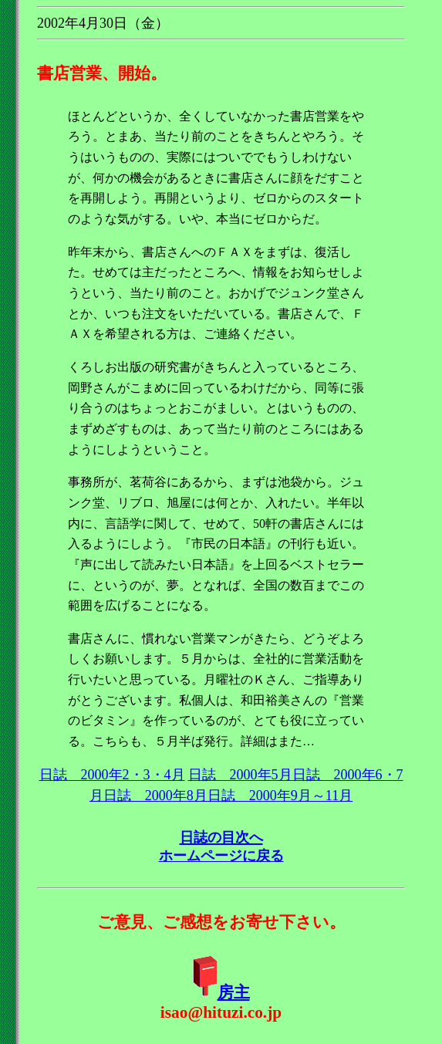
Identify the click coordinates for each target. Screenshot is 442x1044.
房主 (234, 992)
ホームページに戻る (221, 855)
